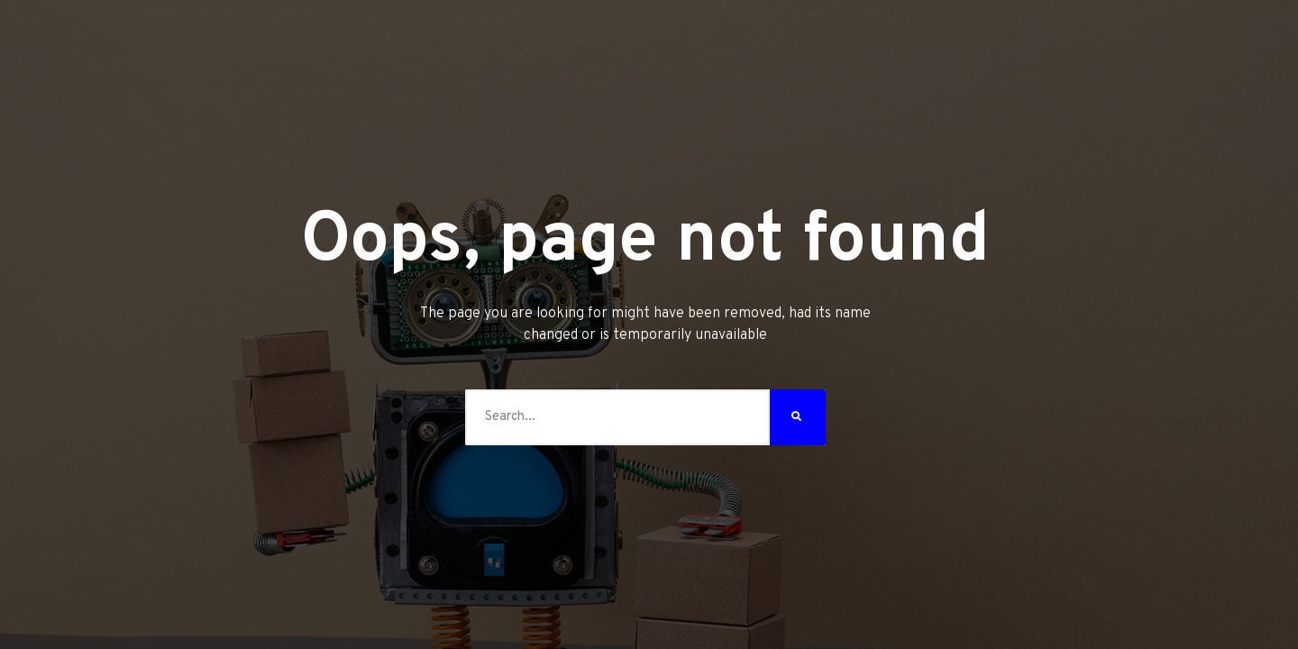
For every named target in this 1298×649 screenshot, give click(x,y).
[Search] (798, 417)
